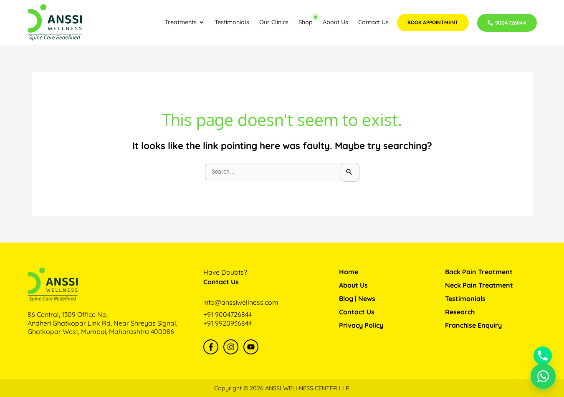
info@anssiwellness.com (240, 302)
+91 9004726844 (227, 314)
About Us (353, 285)
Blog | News (357, 298)
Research (460, 312)
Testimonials (465, 298)
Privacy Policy (361, 325)
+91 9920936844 (227, 323)
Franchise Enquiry (473, 325)
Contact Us (356, 312)
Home (348, 272)
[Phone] (543, 355)
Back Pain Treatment (479, 272)
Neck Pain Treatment (479, 285)
